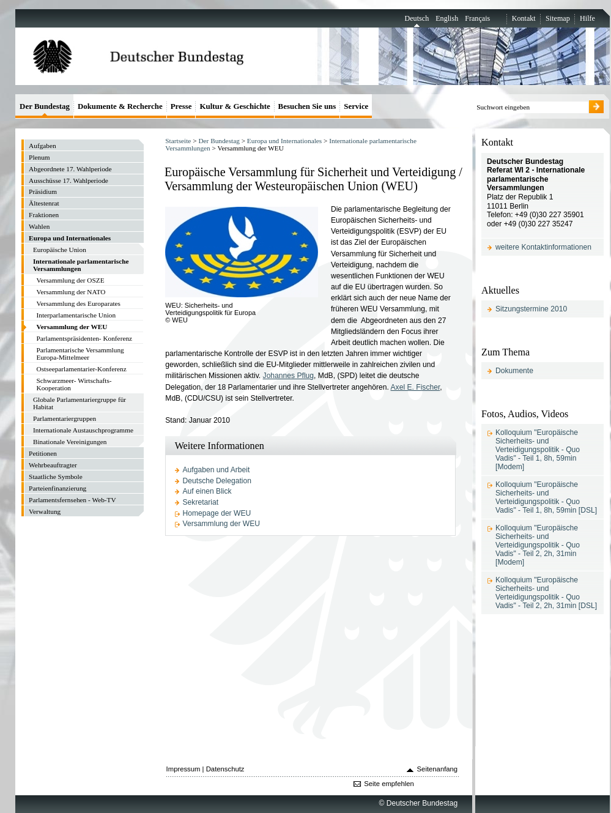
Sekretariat (201, 502)
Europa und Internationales (284, 140)
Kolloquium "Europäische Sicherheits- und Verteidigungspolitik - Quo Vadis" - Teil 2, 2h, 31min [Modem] (537, 545)
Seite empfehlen (389, 783)
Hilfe (587, 18)
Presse (181, 106)
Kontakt (524, 18)
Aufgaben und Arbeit (216, 470)
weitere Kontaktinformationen (543, 247)
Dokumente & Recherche (120, 106)
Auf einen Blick (207, 491)
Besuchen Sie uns (307, 106)
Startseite (178, 140)
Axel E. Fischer (415, 387)
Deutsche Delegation (217, 481)
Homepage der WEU (217, 513)
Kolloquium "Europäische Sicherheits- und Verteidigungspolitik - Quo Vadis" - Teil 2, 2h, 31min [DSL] (546, 593)
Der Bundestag (218, 140)
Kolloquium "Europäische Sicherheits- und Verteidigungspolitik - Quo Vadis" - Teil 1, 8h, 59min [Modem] (537, 449)
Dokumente (514, 370)
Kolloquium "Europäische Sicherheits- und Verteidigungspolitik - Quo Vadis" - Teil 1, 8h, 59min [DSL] (546, 497)
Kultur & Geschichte (234, 106)
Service (356, 106)
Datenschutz (225, 769)
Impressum (183, 769)
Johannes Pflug (288, 375)
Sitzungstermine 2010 (531, 309)
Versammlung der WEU (222, 523)
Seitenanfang (437, 769)
